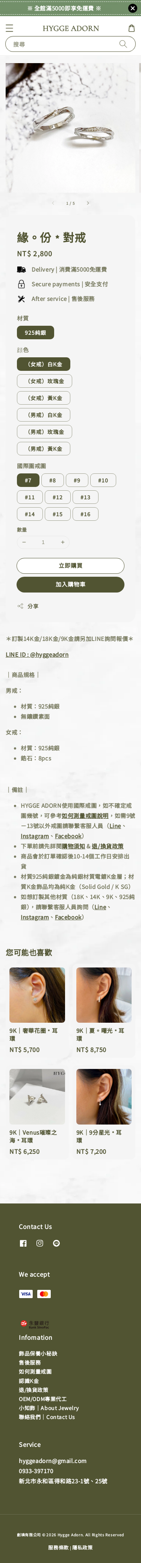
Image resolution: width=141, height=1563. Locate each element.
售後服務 (30, 1362)
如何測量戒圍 (35, 1371)
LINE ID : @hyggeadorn (37, 654)
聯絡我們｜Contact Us (47, 1417)
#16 (85, 514)
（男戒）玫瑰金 (44, 431)
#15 (58, 514)
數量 (22, 529)
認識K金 (29, 1381)
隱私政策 (82, 1547)
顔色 (23, 350)
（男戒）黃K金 (43, 448)
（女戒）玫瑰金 (44, 381)
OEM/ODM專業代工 (43, 1399)
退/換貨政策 (108, 846)
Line (115, 826)
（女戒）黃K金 (43, 398)
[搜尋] (123, 43)
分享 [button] (27, 606)
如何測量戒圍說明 (85, 815)
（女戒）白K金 (43, 364)
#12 (58, 497)
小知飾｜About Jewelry (49, 1408)
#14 (30, 514)
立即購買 (71, 565)
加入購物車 (71, 584)
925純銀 (35, 332)
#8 (52, 480)
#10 (103, 480)
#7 (28, 480)
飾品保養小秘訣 (38, 1353)
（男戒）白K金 (43, 415)
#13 (85, 497)
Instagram (35, 836)
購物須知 (73, 846)
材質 (23, 318)
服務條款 (58, 1547)
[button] (9, 28)
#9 (77, 480)
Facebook (68, 836)
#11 (30, 497)
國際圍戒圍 (31, 466)
